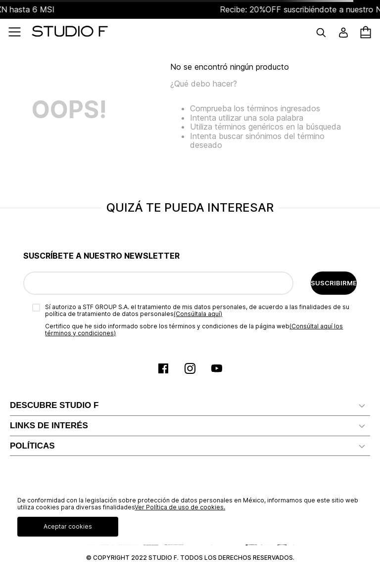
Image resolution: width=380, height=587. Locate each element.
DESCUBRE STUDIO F (54, 405)
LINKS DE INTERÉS (49, 425)
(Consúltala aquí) (198, 313)
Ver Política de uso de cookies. (180, 507)
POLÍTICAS (32, 446)
